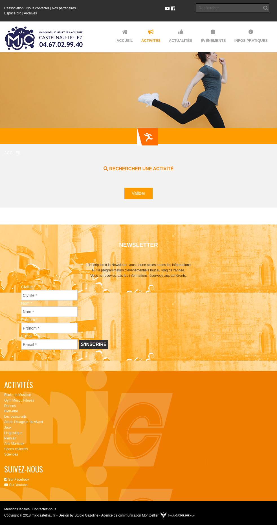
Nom (26, 303)
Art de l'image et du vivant (23, 422)
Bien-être (11, 411)
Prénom (29, 319)
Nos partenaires (64, 8)
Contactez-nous (44, 509)
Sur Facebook (16, 480)
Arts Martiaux (14, 444)
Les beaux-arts (15, 417)
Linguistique (13, 433)
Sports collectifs (16, 449)
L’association (14, 8)
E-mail (28, 336)
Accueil (12, 153)
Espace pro (12, 13)
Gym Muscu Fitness (19, 400)
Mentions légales (17, 509)
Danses (10, 406)
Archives (30, 13)
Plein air (10, 438)
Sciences (11, 454)
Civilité (28, 287)
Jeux (7, 428)
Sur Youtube (16, 485)
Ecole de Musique (17, 395)
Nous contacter (38, 8)
